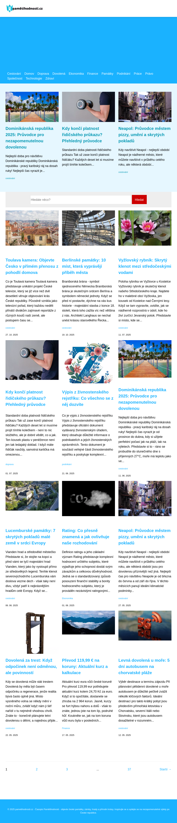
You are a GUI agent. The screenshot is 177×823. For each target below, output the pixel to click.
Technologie (34, 78)
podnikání (67, 464)
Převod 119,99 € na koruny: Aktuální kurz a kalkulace (85, 666)
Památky (107, 73)
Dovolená (58, 73)
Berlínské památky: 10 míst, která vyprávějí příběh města (84, 266)
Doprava (43, 73)
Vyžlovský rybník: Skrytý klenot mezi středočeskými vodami (144, 266)
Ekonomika (76, 73)
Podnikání (123, 73)
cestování (10, 178)
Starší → (165, 769)
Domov (29, 73)
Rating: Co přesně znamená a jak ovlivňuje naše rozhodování (85, 536)
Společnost (14, 78)
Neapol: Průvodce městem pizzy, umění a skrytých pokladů (144, 134)
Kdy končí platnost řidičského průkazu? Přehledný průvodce (82, 134)
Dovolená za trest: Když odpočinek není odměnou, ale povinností (31, 666)
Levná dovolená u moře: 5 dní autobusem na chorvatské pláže (144, 666)
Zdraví (49, 78)
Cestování (14, 73)
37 (129, 769)
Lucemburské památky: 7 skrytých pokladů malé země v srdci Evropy (30, 536)
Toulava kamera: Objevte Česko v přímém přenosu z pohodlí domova (32, 266)
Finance (92, 73)
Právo (149, 73)
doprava (9, 464)
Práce (138, 73)
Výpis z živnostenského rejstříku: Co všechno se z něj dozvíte (87, 398)
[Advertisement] (88, 45)
